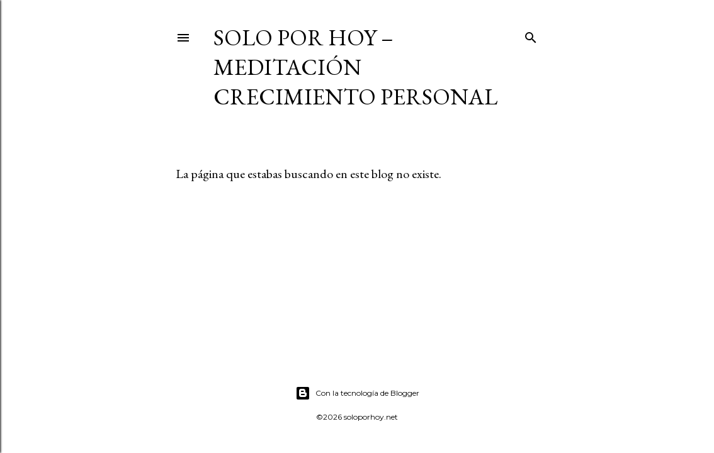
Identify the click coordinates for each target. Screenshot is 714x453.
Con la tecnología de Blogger (357, 393)
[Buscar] (530, 35)
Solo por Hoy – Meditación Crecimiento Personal (355, 67)
